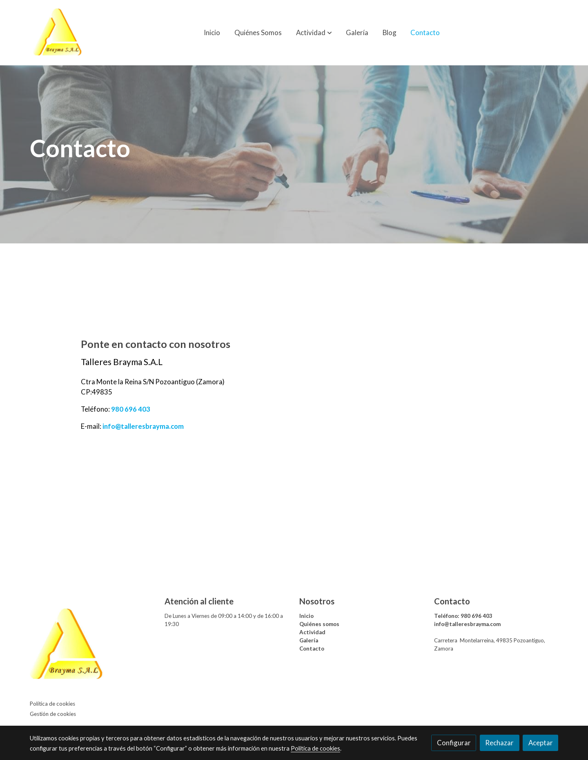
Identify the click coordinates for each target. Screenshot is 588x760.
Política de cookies (52, 703)
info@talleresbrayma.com (142, 426)
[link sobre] (92, 646)
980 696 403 (130, 409)
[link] (57, 32)
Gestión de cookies (53, 714)
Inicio (306, 616)
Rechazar (499, 742)
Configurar (454, 742)
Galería (308, 640)
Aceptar (540, 742)
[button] (314, 33)
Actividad (312, 632)
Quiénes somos (319, 624)
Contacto (311, 648)
